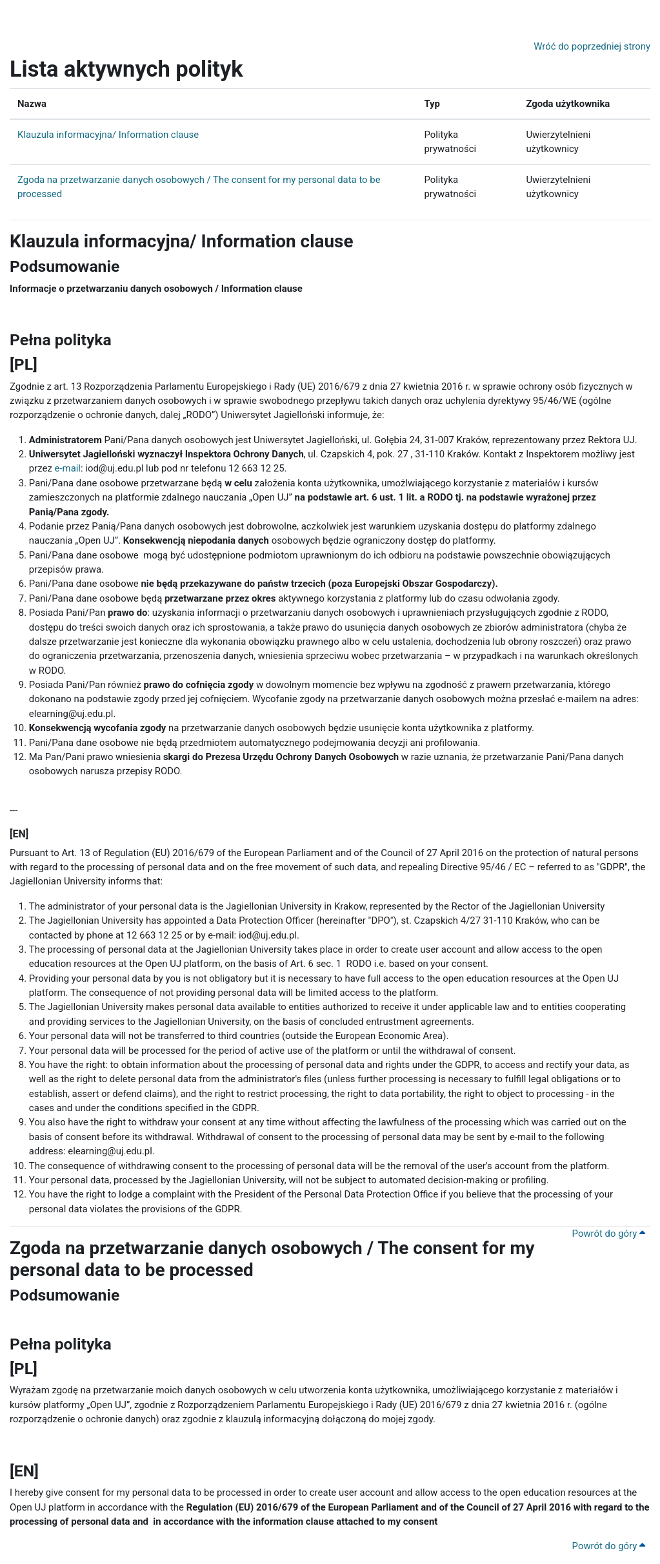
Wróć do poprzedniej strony (592, 46)
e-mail (68, 468)
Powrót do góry (608, 1233)
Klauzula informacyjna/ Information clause (108, 134)
